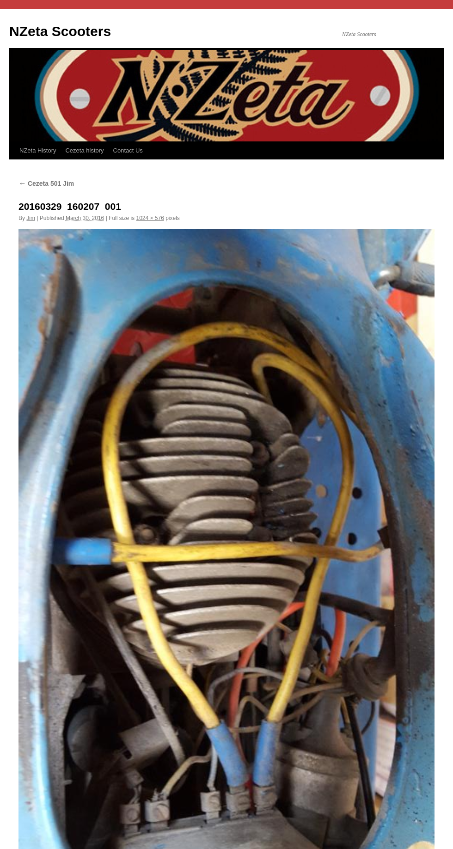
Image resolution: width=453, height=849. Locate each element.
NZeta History (37, 150)
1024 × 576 (150, 218)
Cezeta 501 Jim (46, 183)
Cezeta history (84, 150)
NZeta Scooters (60, 31)
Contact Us (128, 150)
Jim (30, 218)
